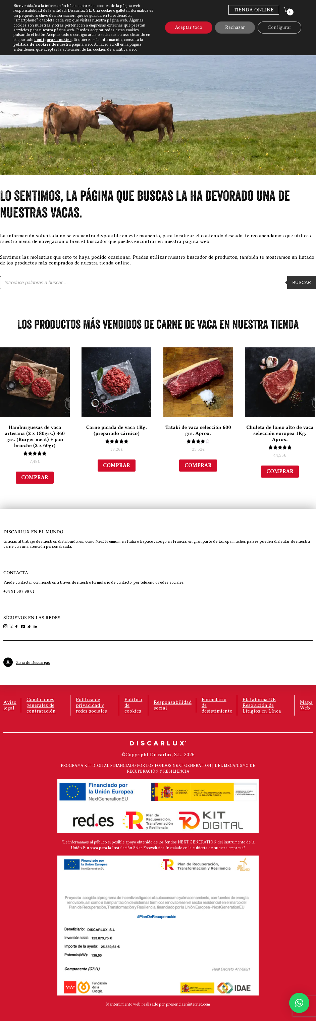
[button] (299, 1003)
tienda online (114, 262)
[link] (6, 627)
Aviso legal (9, 705)
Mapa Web (306, 705)
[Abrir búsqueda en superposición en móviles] (158, 282)
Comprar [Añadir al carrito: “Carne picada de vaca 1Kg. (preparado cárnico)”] (116, 466)
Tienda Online (254, 9)
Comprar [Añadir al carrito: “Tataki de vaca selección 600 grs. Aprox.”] (198, 466)
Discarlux (211, 28)
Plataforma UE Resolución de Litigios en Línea (262, 705)
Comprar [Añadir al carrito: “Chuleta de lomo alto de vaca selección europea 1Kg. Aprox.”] (280, 472)
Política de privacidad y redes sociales (91, 705)
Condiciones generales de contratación (41, 705)
